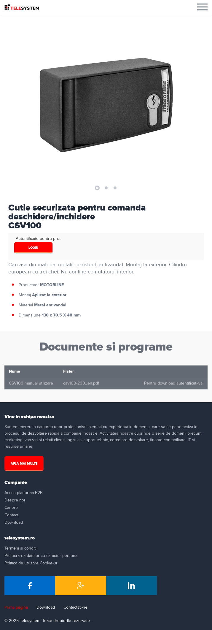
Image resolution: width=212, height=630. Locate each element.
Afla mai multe (24, 464)
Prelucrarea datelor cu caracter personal (41, 555)
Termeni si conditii (20, 548)
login (33, 248)
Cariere (11, 507)
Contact (11, 515)
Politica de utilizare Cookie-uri (31, 563)
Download (13, 522)
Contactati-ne (75, 607)
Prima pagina (16, 607)
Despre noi (14, 500)
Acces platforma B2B (23, 492)
